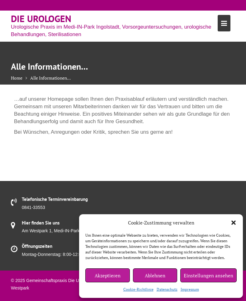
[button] (233, 223)
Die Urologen (41, 18)
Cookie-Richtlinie (138, 289)
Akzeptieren (108, 275)
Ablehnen (155, 275)
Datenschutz (167, 289)
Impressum (190, 289)
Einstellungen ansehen (208, 275)
